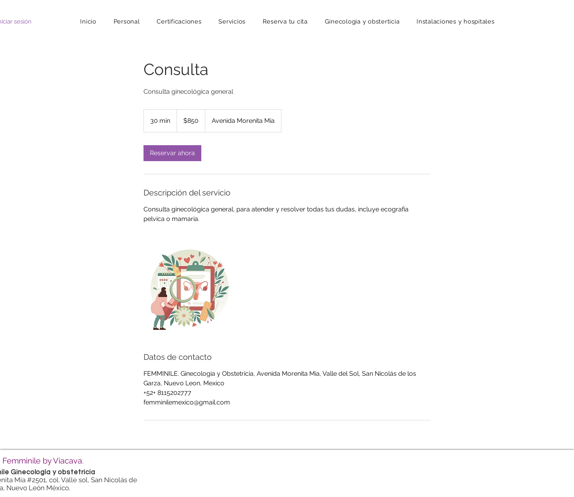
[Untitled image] (190, 287)
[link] (172, 153)
